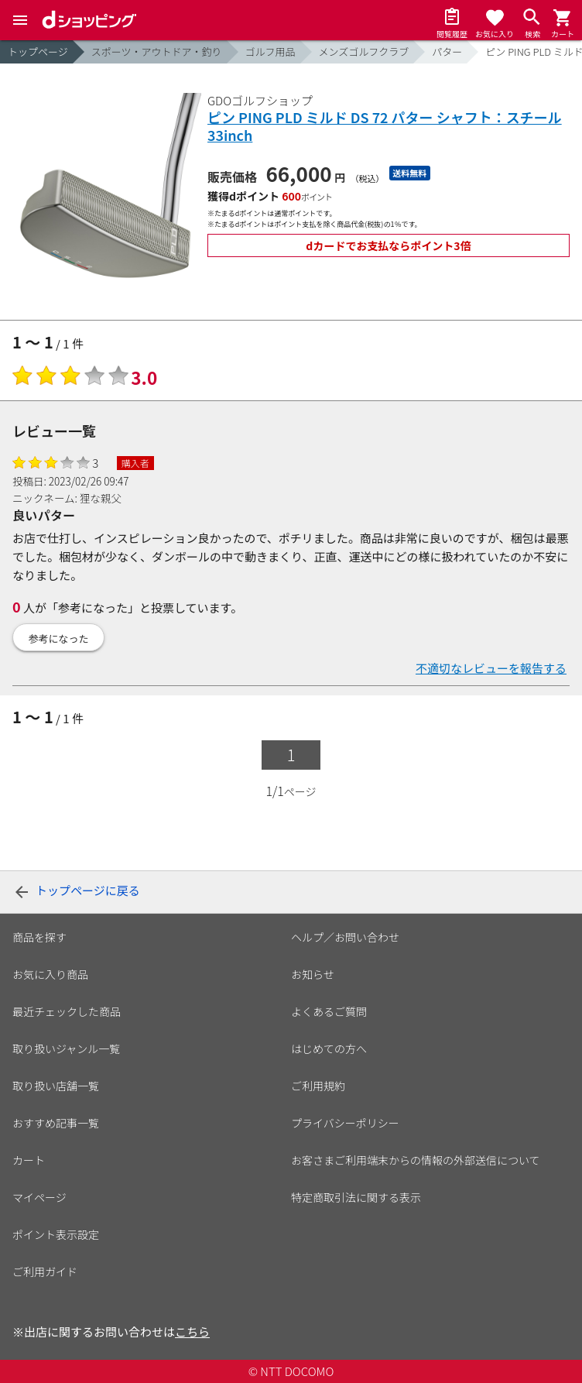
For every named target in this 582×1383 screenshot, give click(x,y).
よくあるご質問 (329, 1011)
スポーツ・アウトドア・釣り (156, 51)
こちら (192, 1331)
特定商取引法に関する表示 (356, 1197)
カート (28, 1160)
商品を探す (39, 937)
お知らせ (312, 974)
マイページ (39, 1197)
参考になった (59, 638)
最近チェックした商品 (66, 1011)
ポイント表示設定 (55, 1234)
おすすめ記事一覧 (55, 1123)
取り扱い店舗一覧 (55, 1085)
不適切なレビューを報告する (491, 668)
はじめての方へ (329, 1048)
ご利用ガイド (44, 1271)
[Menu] (20, 20)
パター (447, 51)
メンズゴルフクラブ (364, 51)
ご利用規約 (318, 1085)
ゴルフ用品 (270, 51)
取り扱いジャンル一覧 (66, 1048)
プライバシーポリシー (345, 1123)
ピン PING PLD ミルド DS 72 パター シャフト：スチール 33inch (384, 126)
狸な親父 (101, 498)
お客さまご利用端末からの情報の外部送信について (415, 1160)
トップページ (38, 51)
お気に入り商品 (50, 974)
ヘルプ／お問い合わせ (345, 937)
